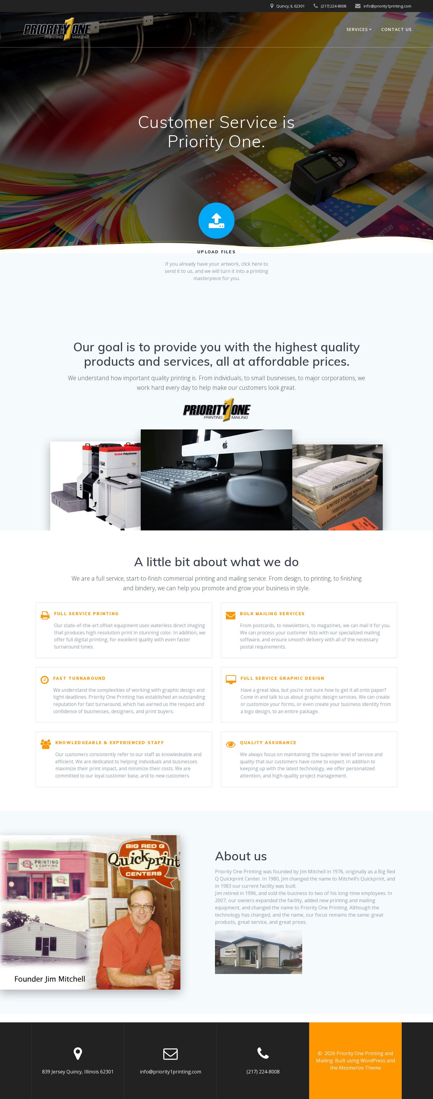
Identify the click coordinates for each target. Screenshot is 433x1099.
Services (357, 29)
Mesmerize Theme (360, 1067)
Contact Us (396, 29)
